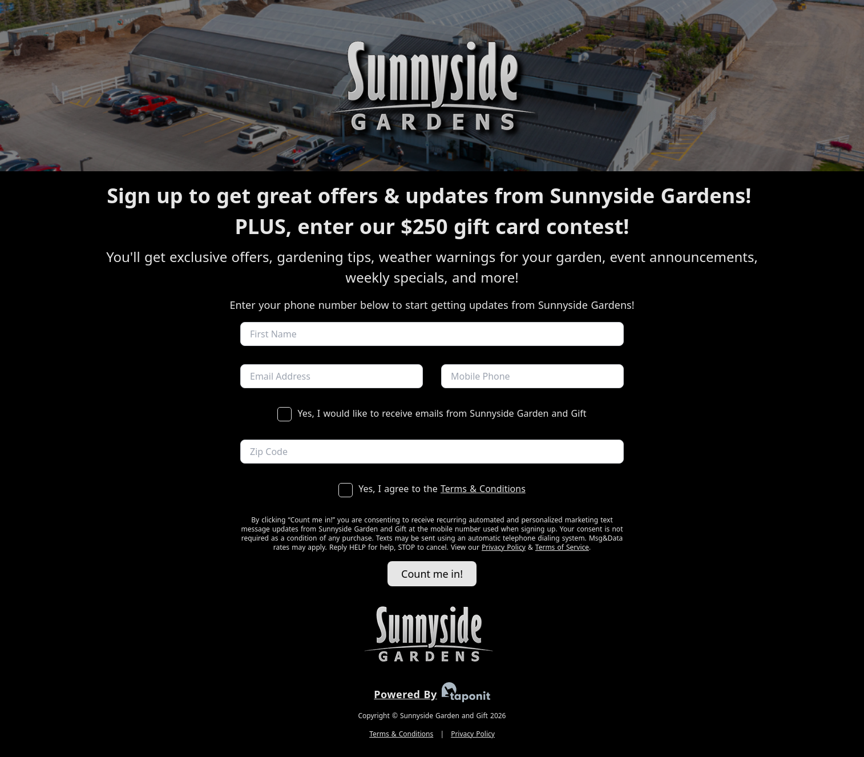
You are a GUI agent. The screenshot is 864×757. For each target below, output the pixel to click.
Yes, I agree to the (432, 488)
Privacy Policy (504, 547)
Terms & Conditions (483, 488)
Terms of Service (562, 547)
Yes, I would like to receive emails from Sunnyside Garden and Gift (431, 413)
